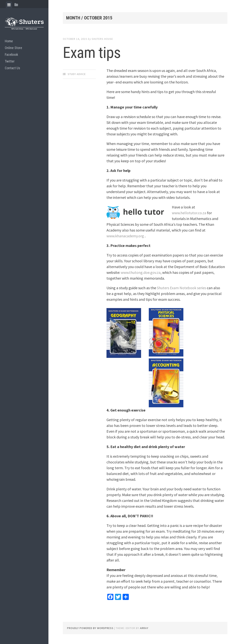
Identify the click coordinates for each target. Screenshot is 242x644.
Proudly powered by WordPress (90, 628)
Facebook (11, 54)
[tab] (9, 5)
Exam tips (92, 53)
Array (144, 628)
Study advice (77, 74)
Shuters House (102, 39)
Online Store (13, 48)
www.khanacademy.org (125, 235)
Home (9, 41)
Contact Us (12, 68)
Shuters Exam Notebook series (181, 287)
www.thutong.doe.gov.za (141, 272)
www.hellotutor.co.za (189, 212)
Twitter (10, 61)
